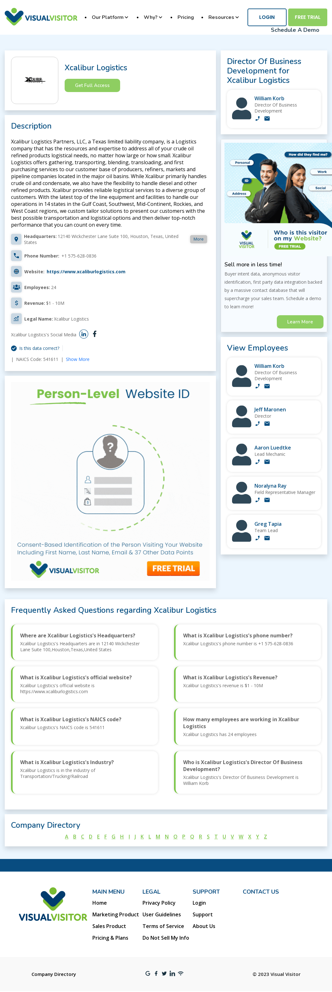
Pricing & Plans (110, 937)
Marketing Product (115, 914)
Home (99, 902)
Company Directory (54, 974)
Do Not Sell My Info (166, 937)
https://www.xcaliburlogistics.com (86, 272)
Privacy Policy (159, 902)
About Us (204, 926)
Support (203, 914)
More (199, 239)
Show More (78, 359)
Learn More (300, 322)
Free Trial (308, 17)
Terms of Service (163, 926)
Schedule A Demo (295, 30)
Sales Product (109, 926)
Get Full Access (92, 85)
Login (267, 17)
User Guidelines (162, 914)
